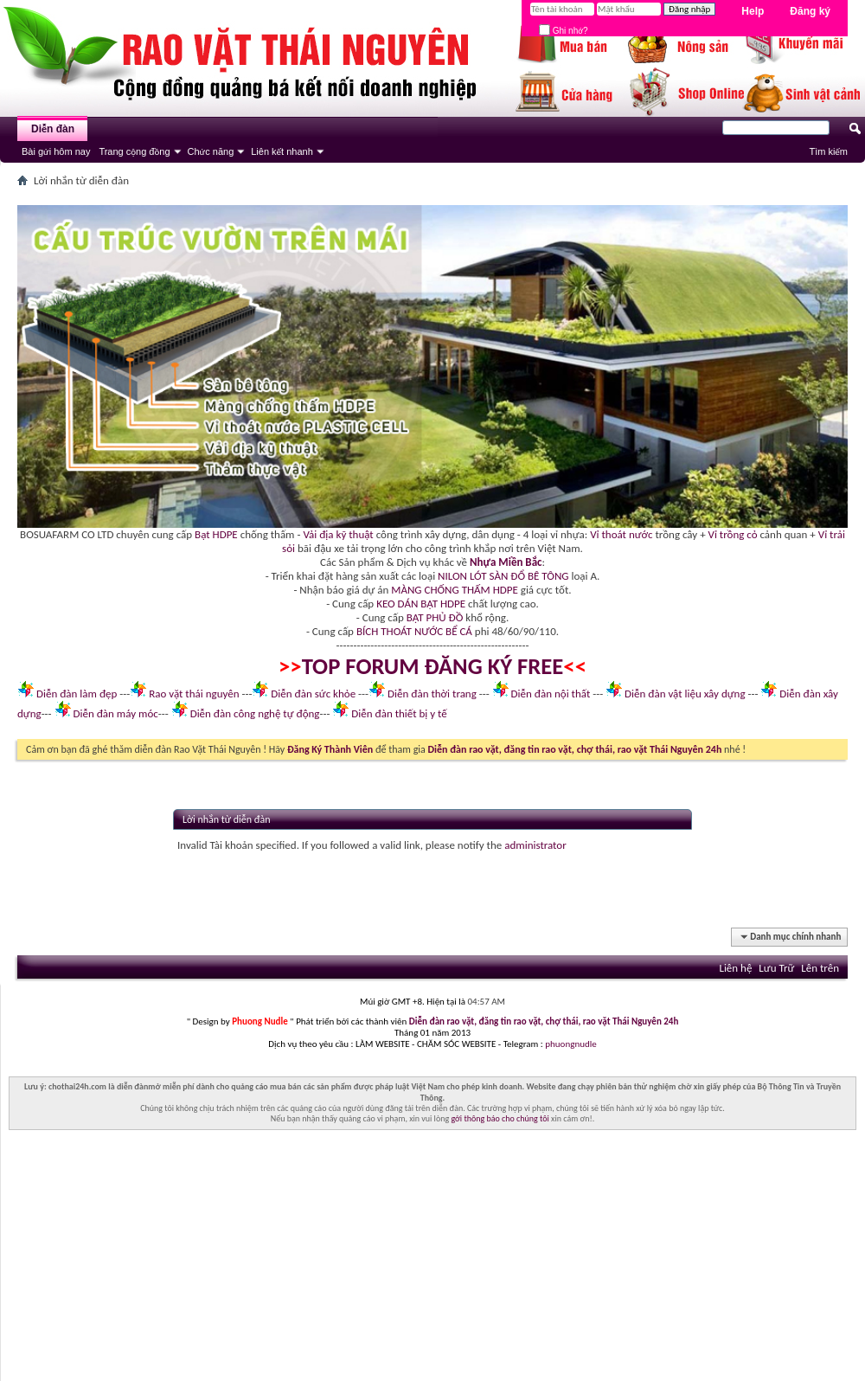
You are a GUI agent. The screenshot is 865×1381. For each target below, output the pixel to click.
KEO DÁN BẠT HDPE (420, 603)
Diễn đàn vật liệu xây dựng (685, 693)
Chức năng (211, 151)
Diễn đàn (52, 129)
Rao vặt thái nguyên (194, 693)
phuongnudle (570, 1044)
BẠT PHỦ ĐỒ (435, 617)
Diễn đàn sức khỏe (313, 693)
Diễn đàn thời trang (432, 693)
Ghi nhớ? (563, 30)
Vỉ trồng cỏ (733, 534)
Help (752, 11)
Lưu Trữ (776, 967)
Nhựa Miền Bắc (505, 562)
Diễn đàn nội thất (551, 693)
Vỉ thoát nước (621, 534)
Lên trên (820, 967)
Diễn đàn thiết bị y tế (399, 713)
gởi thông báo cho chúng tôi (499, 1118)
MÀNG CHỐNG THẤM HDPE (454, 589)
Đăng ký (810, 11)
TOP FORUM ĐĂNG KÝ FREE (433, 666)
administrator (535, 844)
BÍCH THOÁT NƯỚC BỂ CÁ (414, 631)
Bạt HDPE (216, 534)
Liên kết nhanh (282, 151)
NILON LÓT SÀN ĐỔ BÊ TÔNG (503, 575)
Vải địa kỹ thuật (338, 534)
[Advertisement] (432, 1260)
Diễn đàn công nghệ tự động (255, 713)
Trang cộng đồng (134, 151)
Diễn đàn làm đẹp (76, 693)
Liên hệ (735, 967)
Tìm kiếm (828, 151)
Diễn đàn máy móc (115, 713)
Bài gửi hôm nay (56, 151)
